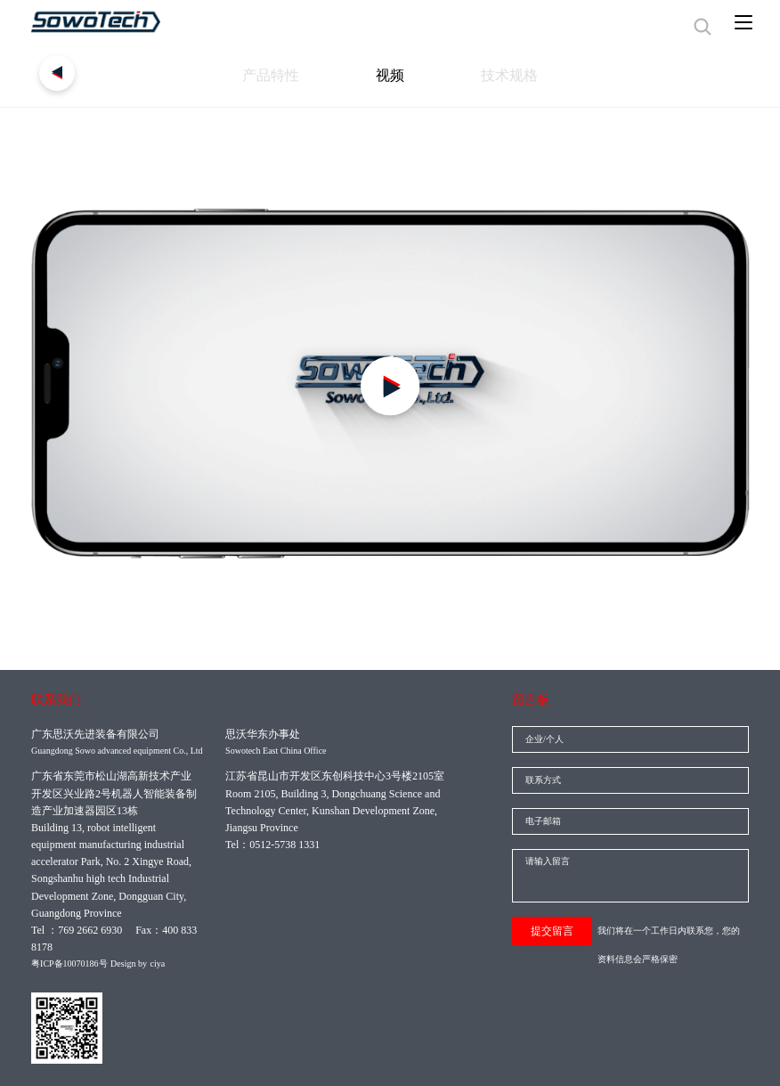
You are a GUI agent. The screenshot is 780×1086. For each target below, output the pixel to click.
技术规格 (536, 80)
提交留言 (552, 931)
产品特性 (244, 80)
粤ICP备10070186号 (69, 963)
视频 (390, 80)
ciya (157, 963)
